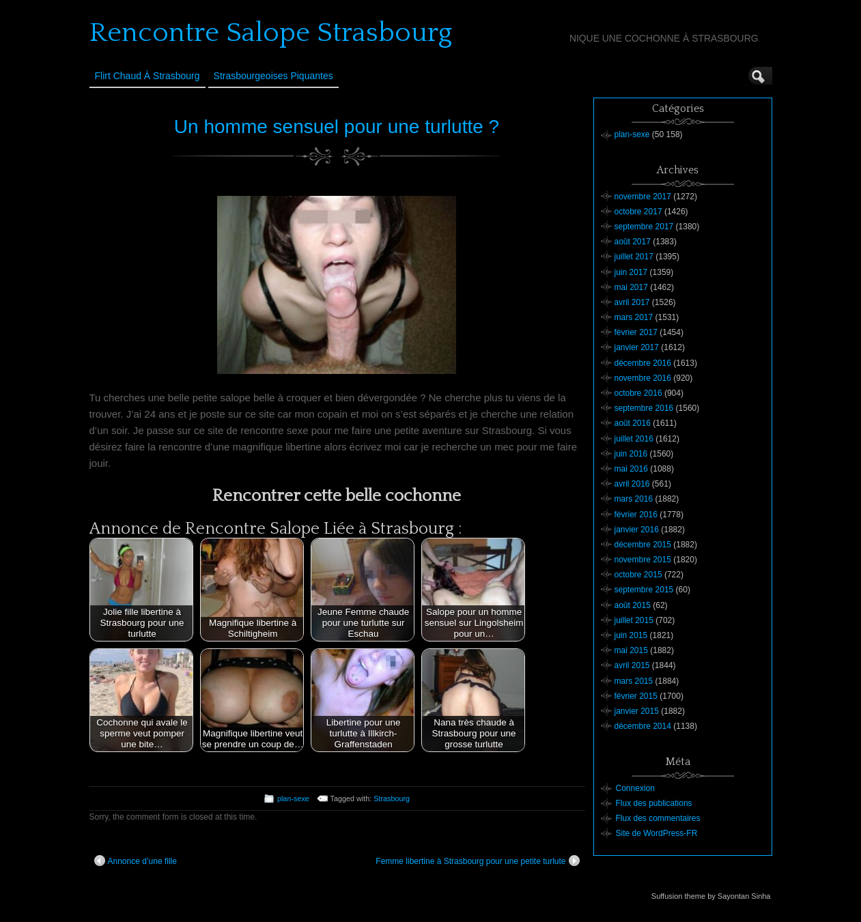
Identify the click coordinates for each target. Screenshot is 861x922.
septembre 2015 (644, 589)
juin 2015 (631, 635)
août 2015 (633, 605)
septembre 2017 (644, 226)
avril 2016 (632, 484)
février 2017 (636, 332)
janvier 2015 (637, 711)
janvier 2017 (637, 347)
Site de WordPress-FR (657, 833)
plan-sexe (293, 798)
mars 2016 (634, 499)
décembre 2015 (643, 544)
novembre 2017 (643, 196)
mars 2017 (634, 317)
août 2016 (633, 423)
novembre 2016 (643, 378)
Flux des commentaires (658, 818)
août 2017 (633, 241)
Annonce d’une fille (135, 860)
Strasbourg (391, 798)
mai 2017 (631, 287)
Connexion (635, 788)
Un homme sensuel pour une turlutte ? (336, 126)
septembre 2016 (644, 408)
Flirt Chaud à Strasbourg (147, 75)
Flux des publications (654, 803)
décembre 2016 (643, 363)
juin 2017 (631, 272)
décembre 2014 (643, 726)
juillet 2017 (634, 256)
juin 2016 (631, 454)
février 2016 (636, 514)
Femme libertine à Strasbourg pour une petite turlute (477, 860)
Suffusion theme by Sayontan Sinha (711, 896)
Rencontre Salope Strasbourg (270, 33)
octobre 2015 (638, 574)
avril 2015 (632, 665)
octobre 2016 (638, 393)
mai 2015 (631, 650)
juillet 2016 (634, 439)
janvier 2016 (637, 529)
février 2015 (636, 696)
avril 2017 (632, 302)
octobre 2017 (638, 211)
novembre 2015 (643, 559)
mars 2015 (634, 681)
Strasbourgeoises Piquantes (273, 75)
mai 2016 (631, 469)
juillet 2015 (634, 620)
